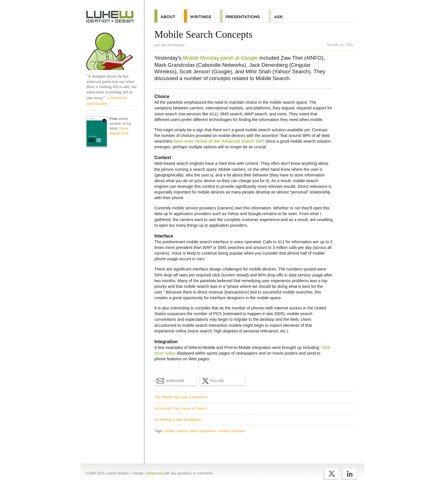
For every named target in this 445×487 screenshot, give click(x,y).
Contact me (154, 473)
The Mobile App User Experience (180, 397)
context (223, 431)
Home (110, 17)
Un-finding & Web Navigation (177, 419)
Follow (212, 381)
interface (238, 431)
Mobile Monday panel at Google (220, 58)
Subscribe (170, 380)
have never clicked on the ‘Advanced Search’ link (217, 141)
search (182, 431)
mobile (169, 431)
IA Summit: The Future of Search (180, 408)
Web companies (203, 431)
